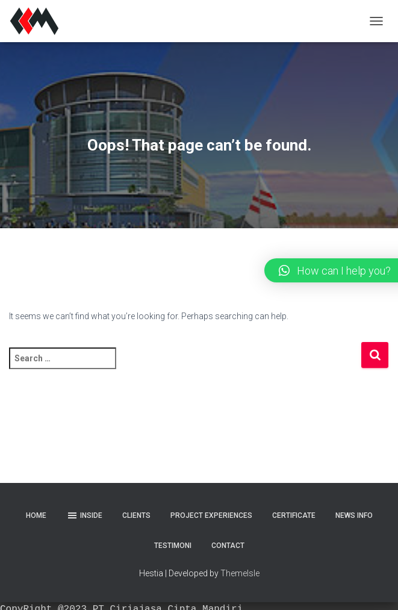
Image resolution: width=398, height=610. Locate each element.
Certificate (294, 515)
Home (36, 515)
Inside (84, 515)
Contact (227, 545)
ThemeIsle (240, 573)
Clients (136, 515)
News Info (354, 515)
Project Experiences (211, 515)
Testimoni (172, 545)
